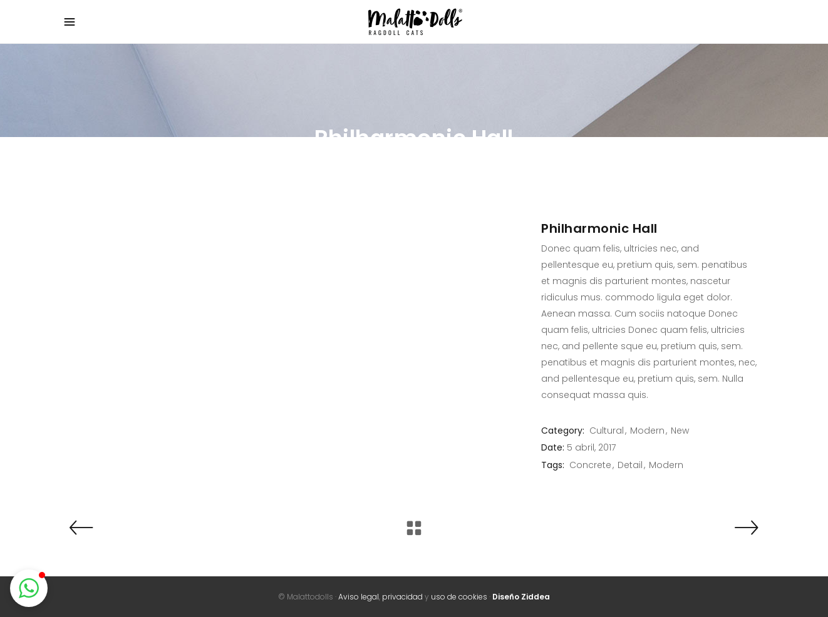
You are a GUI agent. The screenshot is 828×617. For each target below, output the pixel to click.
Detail (630, 465)
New (680, 430)
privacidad (402, 596)
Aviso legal (358, 596)
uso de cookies (459, 596)
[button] (29, 588)
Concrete (590, 465)
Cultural (606, 430)
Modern (647, 430)
